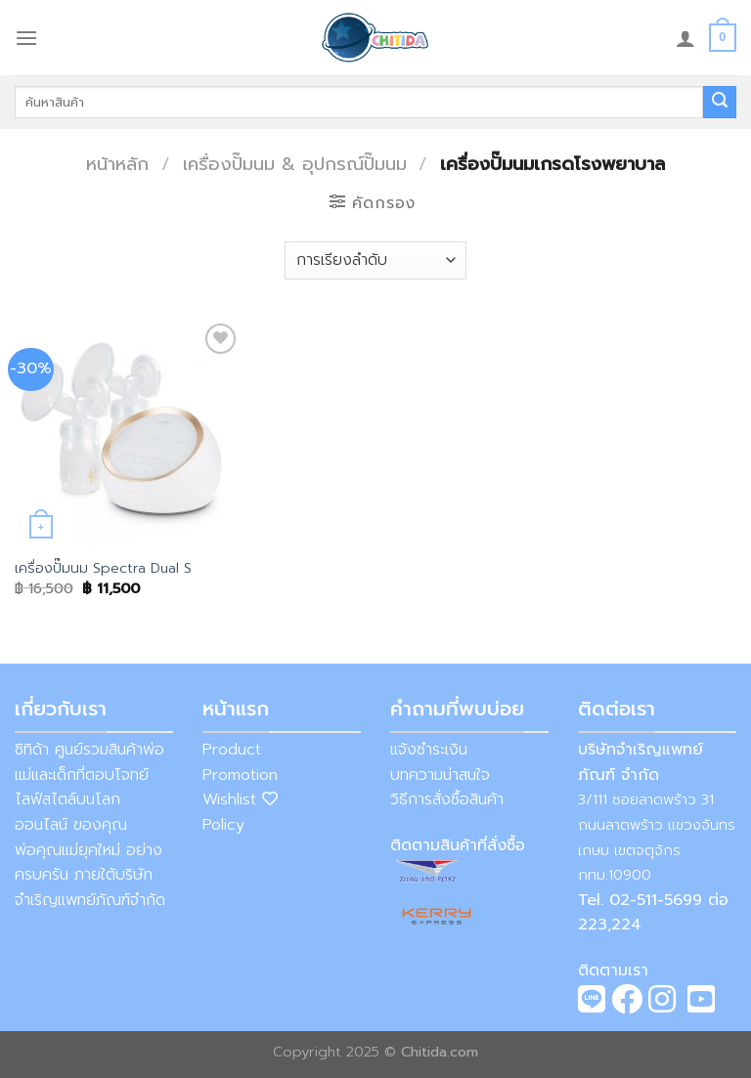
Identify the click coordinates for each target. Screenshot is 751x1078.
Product (231, 749)
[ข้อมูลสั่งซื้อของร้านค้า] (375, 260)
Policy (223, 825)
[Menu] (26, 38)
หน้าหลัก (117, 164)
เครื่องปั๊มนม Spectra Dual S (103, 568)
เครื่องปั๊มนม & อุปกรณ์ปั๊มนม (295, 164)
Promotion (240, 775)
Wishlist (240, 799)
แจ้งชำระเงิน (428, 749)
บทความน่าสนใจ (440, 775)
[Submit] (719, 102)
